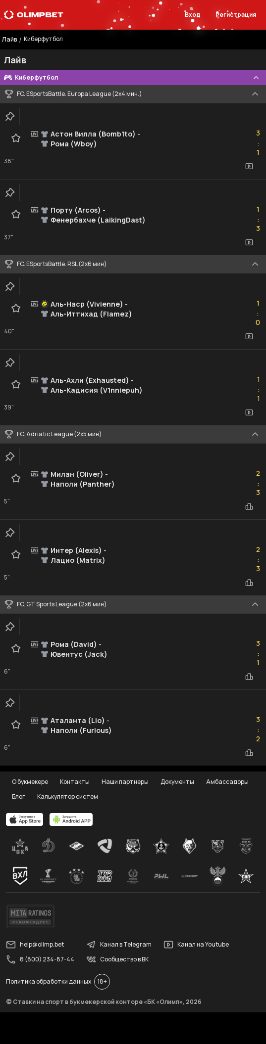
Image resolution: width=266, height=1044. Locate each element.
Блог (18, 796)
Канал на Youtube (196, 944)
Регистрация (235, 14)
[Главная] (33, 15)
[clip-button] (10, 116)
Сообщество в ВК (117, 959)
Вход (193, 14)
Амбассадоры (227, 781)
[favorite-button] (16, 138)
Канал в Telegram (119, 944)
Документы (177, 781)
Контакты (75, 781)
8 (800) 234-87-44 (40, 959)
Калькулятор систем (67, 796)
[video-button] (249, 166)
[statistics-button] (249, 506)
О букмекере (30, 781)
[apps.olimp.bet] (25, 819)
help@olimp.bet (35, 944)
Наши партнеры (125, 781)
